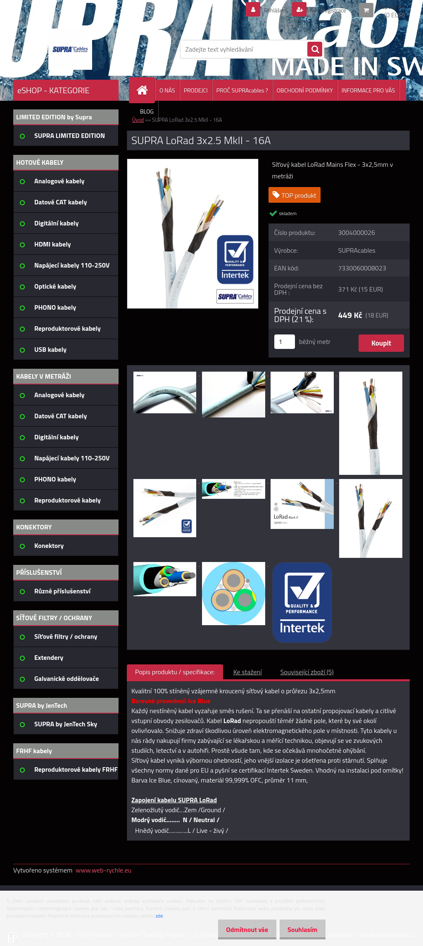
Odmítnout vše (240, 929)
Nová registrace (324, 10)
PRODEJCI (196, 90)
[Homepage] (145, 90)
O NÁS (167, 90)
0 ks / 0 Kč (390, 7)
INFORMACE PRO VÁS (368, 90)
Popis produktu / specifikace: (175, 672)
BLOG (147, 111)
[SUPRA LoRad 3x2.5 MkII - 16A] (192, 162)
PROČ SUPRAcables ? (242, 90)
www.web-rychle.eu (103, 870)
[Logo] (70, 49)
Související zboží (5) (307, 672)
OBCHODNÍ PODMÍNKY (305, 90)
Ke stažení (247, 672)
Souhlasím (300, 929)
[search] (314, 49)
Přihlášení (265, 10)
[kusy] (284, 341)
